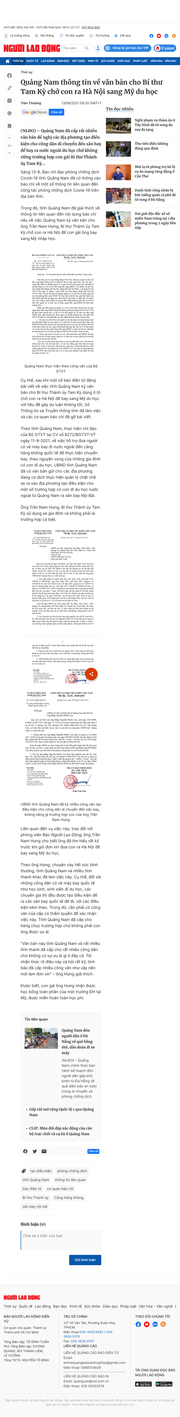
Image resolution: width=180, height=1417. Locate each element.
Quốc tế (32, 61)
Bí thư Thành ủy (35, 1197)
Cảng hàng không (68, 1197)
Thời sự (18, 61)
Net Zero (78, 61)
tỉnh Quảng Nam (35, 1180)
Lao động (48, 61)
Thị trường (99, 36)
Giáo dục (123, 61)
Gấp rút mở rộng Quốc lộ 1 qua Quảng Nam (61, 1112)
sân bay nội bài (34, 1206)
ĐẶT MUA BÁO (91, 27)
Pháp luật (140, 61)
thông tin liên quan (70, 1180)
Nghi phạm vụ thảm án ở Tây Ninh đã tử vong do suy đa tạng (155, 125)
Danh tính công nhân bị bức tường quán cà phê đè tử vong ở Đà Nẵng (155, 195)
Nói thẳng (44, 36)
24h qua (122, 36)
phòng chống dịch (72, 1171)
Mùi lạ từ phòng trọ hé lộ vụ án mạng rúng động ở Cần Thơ (155, 171)
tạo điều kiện (41, 1171)
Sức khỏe (108, 61)
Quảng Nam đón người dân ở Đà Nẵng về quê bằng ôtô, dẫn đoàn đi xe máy (78, 1041)
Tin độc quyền (71, 36)
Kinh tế (93, 61)
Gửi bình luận (85, 1260)
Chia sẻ (56, 112)
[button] (9, 138)
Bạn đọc (64, 61)
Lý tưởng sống (17, 36)
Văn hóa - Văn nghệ (164, 61)
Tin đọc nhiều (119, 109)
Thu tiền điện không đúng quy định (151, 146)
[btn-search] (86, 48)
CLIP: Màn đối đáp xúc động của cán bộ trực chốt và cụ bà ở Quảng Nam (60, 1131)
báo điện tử (31, 1188)
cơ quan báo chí (60, 1188)
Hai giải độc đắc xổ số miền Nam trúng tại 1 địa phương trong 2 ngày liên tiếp (155, 221)
